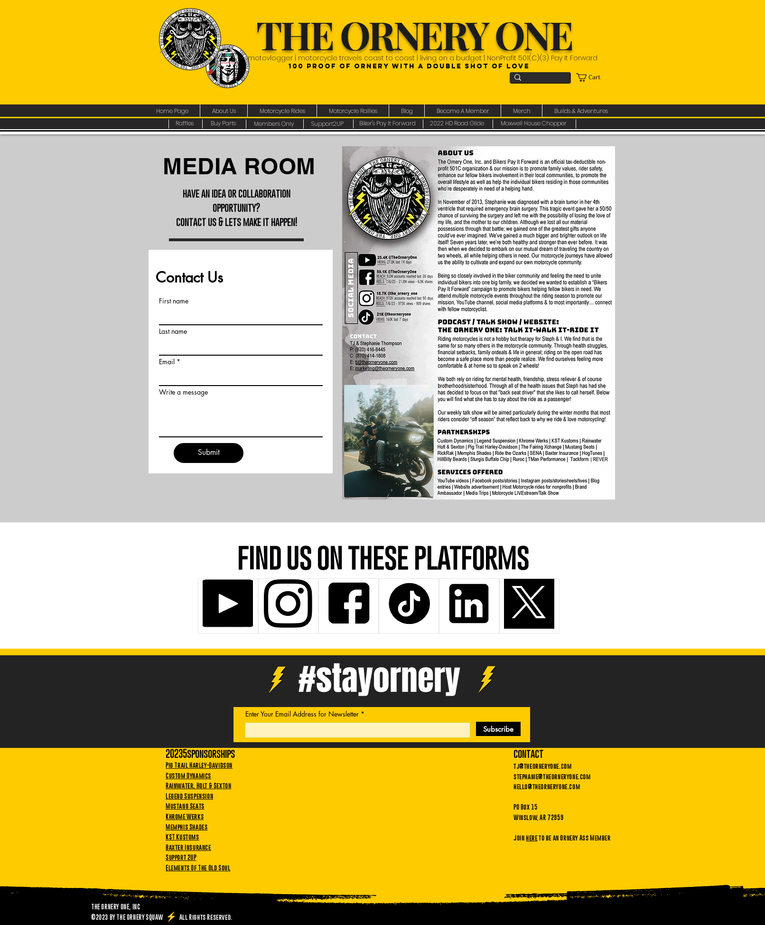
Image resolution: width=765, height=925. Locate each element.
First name (173, 301)
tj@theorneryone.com (542, 766)
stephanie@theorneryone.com (552, 776)
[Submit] (208, 453)
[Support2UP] (329, 124)
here (531, 837)
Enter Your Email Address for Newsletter (302, 714)
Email (167, 362)
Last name (173, 331)
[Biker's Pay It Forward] (388, 124)
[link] (593, 77)
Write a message (183, 392)
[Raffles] (185, 124)
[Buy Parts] (224, 124)
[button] (223, 110)
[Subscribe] (498, 729)
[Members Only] (275, 124)
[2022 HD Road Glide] (458, 124)
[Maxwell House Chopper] (534, 124)
